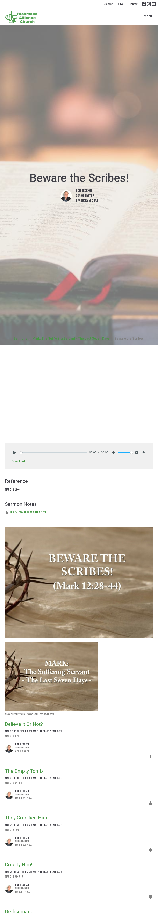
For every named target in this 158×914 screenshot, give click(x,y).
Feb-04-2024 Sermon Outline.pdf (25, 512)
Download (18, 461)
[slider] (53, 453)
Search (108, 4)
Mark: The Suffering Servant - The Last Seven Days (71, 339)
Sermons (20, 339)
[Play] (14, 452)
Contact (133, 4)
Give (121, 4)
